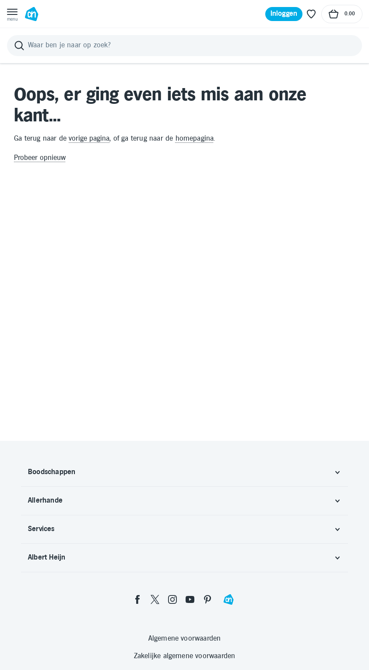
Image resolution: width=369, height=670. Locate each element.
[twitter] (155, 599)
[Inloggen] (284, 14)
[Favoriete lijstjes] (311, 14)
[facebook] (137, 599)
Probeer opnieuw (40, 158)
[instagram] (172, 599)
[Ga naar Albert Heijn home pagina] (32, 14)
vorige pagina (89, 138)
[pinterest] (207, 599)
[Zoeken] (184, 45)
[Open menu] (12, 14)
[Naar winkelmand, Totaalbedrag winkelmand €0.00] (342, 14)
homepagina (195, 138)
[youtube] (190, 599)
